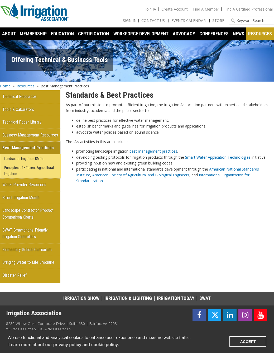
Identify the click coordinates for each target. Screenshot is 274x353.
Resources (26, 85)
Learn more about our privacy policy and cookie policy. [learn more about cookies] (63, 344)
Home (5, 85)
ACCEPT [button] (248, 342)
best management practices (153, 151)
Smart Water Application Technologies (218, 157)
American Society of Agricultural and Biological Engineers (140, 174)
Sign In (130, 20)
